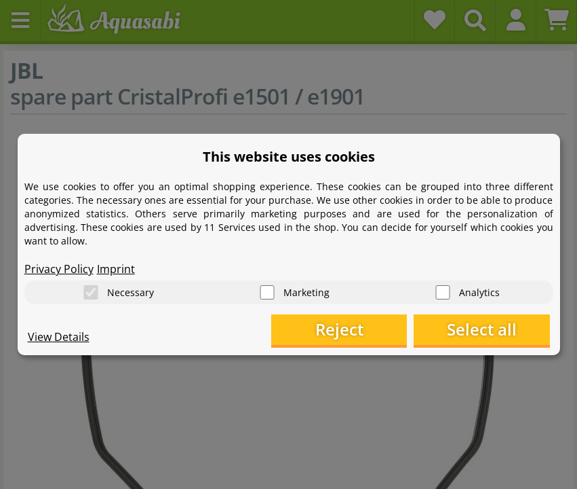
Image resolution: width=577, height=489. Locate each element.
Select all (482, 330)
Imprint (116, 268)
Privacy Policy (59, 268)
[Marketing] (267, 292)
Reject (339, 330)
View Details (58, 336)
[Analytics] (443, 292)
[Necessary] (91, 292)
